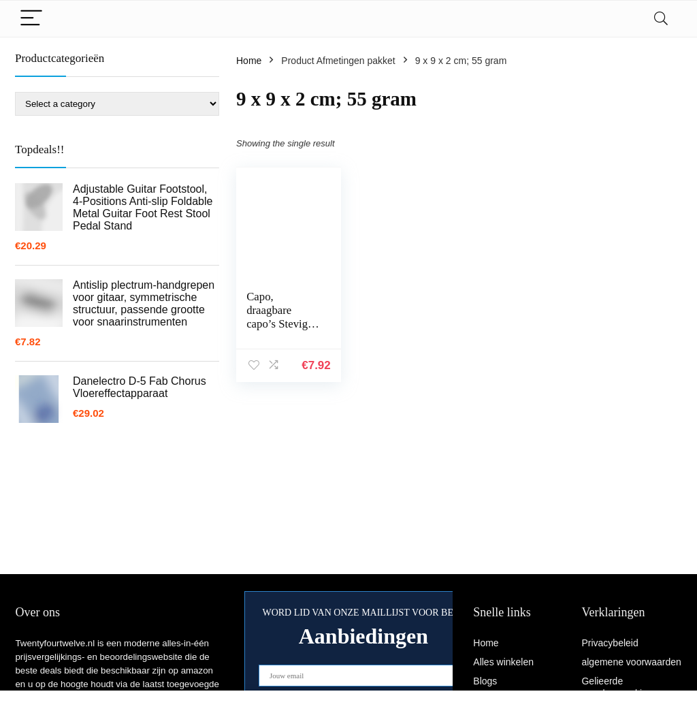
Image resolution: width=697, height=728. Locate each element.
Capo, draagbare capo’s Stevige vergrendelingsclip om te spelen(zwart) (282, 330)
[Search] (661, 19)
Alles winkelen (503, 661)
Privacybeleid (609, 642)
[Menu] (31, 19)
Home (248, 60)
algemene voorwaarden (631, 661)
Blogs (485, 681)
